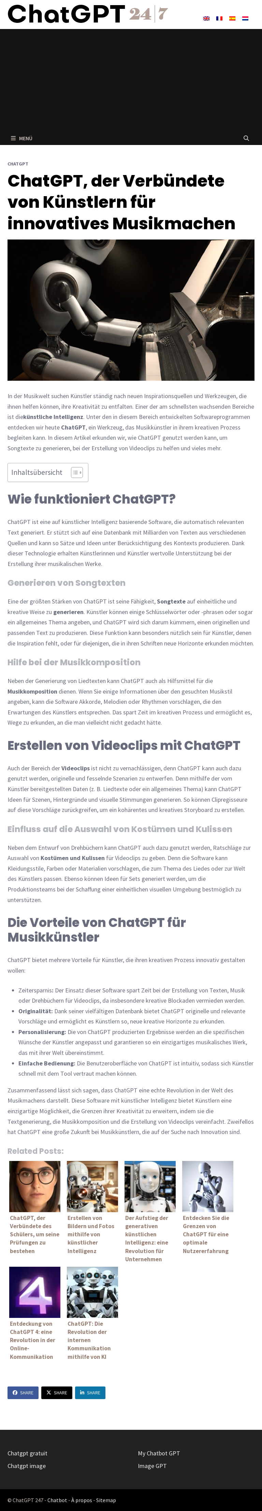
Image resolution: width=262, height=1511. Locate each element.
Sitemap (106, 1500)
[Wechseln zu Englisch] (206, 18)
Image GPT (152, 1466)
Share (23, 1393)
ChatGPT (18, 164)
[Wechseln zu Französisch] (219, 18)
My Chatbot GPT (159, 1453)
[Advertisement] (131, 80)
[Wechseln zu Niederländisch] (245, 18)
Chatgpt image (27, 1466)
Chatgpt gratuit (27, 1453)
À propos (81, 1500)
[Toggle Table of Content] (73, 472)
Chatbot (57, 1500)
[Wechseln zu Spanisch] (232, 18)
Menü (21, 138)
